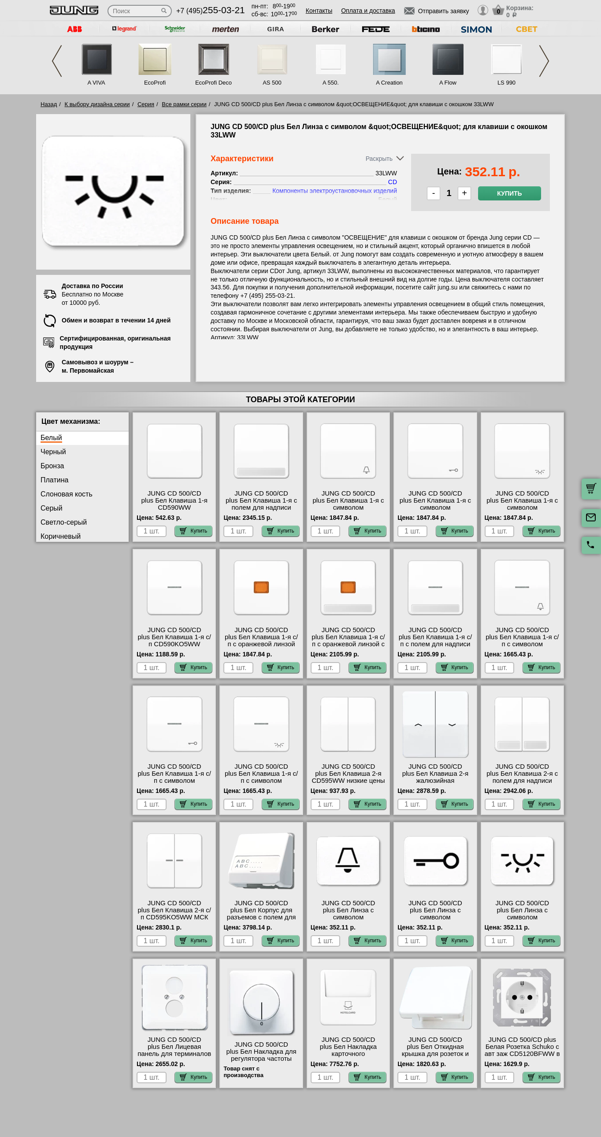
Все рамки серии (184, 104)
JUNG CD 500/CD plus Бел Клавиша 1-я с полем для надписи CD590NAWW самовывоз (261, 507)
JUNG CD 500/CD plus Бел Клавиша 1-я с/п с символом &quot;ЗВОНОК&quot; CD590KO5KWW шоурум (522, 647)
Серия (145, 104)
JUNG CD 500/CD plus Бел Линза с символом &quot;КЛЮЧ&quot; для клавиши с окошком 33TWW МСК (435, 921)
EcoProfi (155, 82)
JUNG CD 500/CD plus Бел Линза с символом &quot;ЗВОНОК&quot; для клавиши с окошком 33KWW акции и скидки (348, 921)
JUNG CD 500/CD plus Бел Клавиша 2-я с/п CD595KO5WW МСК (174, 910)
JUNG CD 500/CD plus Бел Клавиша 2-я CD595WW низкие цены (348, 773)
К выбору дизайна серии (97, 104)
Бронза (52, 466)
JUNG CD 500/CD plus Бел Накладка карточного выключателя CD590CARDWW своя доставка (348, 1057)
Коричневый (61, 536)
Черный (53, 452)
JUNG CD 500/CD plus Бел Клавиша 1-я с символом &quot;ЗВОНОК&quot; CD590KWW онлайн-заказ (348, 511)
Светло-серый (64, 522)
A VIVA (96, 82)
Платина (54, 480)
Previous (57, 61)
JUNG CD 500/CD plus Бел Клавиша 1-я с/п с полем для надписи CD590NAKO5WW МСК (435, 640)
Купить (509, 193)
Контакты (319, 10)
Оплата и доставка (368, 10)
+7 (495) (210, 11)
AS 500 (272, 82)
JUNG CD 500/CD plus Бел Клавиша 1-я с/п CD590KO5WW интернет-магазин (174, 640)
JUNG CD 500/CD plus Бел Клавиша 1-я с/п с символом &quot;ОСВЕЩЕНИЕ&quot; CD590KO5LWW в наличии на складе (261, 784)
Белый (51, 437)
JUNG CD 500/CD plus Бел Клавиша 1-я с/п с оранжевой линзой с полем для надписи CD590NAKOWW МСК (348, 644)
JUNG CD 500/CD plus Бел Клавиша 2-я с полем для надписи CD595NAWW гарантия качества (522, 780)
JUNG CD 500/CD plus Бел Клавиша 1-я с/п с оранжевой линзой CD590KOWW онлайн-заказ (261, 644)
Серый (52, 508)
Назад (49, 104)
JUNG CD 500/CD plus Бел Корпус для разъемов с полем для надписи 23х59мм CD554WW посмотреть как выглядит (261, 921)
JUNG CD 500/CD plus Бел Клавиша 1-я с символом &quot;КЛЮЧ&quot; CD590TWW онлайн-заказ (435, 511)
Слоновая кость (67, 494)
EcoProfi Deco (213, 82)
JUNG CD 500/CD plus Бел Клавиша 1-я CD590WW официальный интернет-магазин (174, 507)
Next (544, 61)
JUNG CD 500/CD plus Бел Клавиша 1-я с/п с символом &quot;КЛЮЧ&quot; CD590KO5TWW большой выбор (174, 784)
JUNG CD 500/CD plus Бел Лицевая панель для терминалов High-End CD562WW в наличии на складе (174, 1053)
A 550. (331, 82)
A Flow (447, 82)
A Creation (389, 82)
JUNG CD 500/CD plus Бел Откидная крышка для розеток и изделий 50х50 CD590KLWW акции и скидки (435, 1057)
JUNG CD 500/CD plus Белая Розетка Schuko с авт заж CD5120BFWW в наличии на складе (522, 1050)
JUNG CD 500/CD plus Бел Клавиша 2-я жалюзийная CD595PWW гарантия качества (435, 780)
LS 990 (506, 82)
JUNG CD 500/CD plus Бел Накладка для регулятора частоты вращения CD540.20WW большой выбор (261, 1058)
